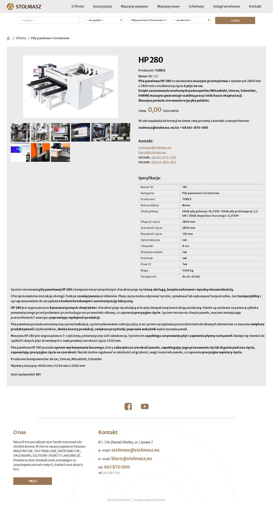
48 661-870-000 (163, 157)
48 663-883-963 (163, 162)
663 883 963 (111, 473)
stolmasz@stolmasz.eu (154, 147)
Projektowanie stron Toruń (150, 500)
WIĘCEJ (32, 481)
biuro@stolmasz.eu (152, 152)
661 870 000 (117, 467)
